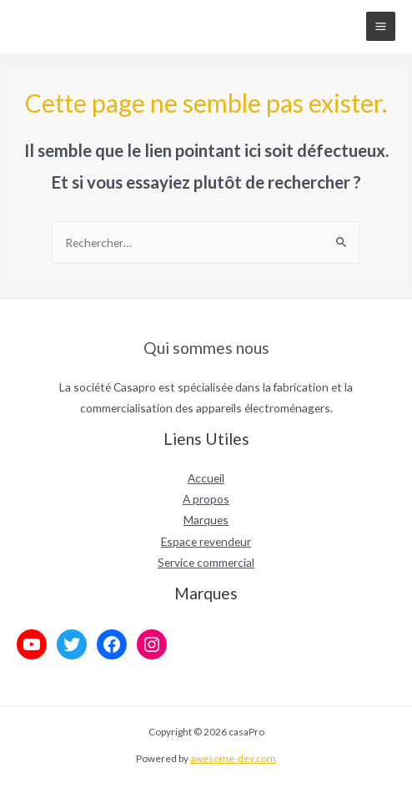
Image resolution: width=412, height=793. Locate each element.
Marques (206, 520)
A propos (206, 499)
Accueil (206, 478)
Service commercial (206, 562)
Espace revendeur (206, 541)
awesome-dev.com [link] (233, 758)
